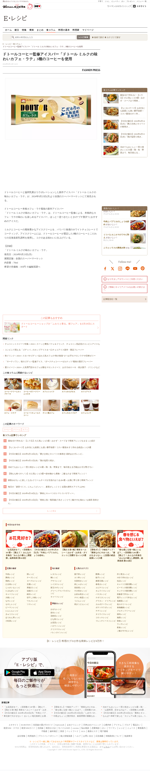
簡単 (31, 29)
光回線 (40, 728)
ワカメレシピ (32, 601)
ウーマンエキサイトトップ (119, 6)
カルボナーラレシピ (104, 604)
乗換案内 (142, 728)
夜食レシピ (121, 627)
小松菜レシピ (10, 621)
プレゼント (131, 1)
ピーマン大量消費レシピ (127, 588)
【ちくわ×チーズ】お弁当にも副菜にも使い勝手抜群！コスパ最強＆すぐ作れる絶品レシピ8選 (49, 447)
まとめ (40, 29)
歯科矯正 (54, 731)
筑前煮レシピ (79, 588)
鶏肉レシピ (10, 581)
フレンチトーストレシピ (106, 621)
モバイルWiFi (64, 728)
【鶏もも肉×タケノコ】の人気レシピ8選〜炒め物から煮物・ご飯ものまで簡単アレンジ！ (47, 473)
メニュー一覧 (142, 1)
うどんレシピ (79, 601)
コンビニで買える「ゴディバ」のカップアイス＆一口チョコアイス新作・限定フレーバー (44, 350)
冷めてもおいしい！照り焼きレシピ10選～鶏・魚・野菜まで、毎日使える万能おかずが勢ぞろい (50, 467)
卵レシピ (30, 574)
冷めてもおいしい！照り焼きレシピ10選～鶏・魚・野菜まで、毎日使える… (132, 150)
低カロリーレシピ (124, 604)
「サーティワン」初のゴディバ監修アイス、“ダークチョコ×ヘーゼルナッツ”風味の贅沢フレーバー (49, 361)
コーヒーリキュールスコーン (32, 408)
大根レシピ (10, 597)
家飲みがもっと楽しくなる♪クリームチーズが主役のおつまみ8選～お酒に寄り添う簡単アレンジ (50, 480)
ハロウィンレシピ (58, 626)
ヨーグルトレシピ (34, 581)
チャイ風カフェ (51, 407)
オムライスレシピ (103, 591)
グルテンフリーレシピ (126, 611)
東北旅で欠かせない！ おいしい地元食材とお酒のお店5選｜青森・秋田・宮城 (38, 716)
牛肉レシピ (10, 574)
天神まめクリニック (92, 725)
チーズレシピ (32, 577)
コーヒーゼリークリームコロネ (32, 386)
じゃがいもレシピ (12, 588)
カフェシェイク (51, 385)
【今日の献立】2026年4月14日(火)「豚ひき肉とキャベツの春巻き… (132, 124)
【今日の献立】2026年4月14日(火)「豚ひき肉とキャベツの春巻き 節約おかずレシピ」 (46, 454)
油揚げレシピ (32, 591)
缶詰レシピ (121, 581)
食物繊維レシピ (123, 607)
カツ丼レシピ (79, 577)
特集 (24, 29)
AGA (83, 731)
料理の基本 (64, 29)
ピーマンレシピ (11, 607)
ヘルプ (78, 736)
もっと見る (51, 511)
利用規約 (32, 736)
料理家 (75, 29)
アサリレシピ (56, 581)
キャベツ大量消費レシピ (127, 584)
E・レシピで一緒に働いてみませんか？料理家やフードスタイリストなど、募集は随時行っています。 (75, 741)
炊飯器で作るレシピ (125, 594)
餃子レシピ (100, 577)
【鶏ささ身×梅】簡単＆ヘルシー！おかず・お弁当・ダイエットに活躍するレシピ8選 (41, 710)
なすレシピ (10, 601)
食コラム (50, 29)
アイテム (118, 725)
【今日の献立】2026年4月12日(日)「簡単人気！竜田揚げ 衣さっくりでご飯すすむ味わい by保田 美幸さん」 (53, 501)
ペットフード (72, 731)
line (127, 268)
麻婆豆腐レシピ (102, 581)
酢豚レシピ (100, 574)
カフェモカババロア (70, 407)
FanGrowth (59, 725)
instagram (120, 268)
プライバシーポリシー (48, 736)
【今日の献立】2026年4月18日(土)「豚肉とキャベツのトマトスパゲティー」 (42, 493)
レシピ (122, 728)
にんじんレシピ (11, 611)
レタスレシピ (56, 574)
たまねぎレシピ (11, 591)
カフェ (25, 429)
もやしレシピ (10, 604)
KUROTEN (25, 725)
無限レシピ (121, 617)
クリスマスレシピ (58, 629)
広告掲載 (99, 736)
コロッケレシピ (102, 617)
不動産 (44, 731)
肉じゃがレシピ (80, 584)
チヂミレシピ (101, 611)
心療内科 (107, 725)
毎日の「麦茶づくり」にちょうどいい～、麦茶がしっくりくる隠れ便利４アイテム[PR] (46, 487)
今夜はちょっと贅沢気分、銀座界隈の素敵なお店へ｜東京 (79, 716)
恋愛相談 (96, 728)
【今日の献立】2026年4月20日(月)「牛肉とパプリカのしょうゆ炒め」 (34, 713)
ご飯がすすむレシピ (125, 631)
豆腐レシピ (31, 584)
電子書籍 (104, 731)
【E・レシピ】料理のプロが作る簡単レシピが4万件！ (75, 641)
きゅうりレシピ (11, 614)
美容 (62, 731)
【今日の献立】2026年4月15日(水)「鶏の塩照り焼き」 (32, 460)
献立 (17, 29)
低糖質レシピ (122, 601)
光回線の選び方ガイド (43, 725)
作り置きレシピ (123, 574)
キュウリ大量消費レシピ (127, 591)
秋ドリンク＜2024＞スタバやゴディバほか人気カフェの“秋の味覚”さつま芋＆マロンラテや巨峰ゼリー (50, 356)
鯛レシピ (54, 577)
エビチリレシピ (102, 588)
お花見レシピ (56, 623)
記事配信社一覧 (110, 299)
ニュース (131, 728)
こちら (106, 747)
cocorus (76, 728)
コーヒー (7, 429)
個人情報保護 (66, 736)
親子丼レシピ (79, 574)
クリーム (16, 429)
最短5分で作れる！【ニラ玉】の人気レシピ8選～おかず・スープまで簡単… (132, 98)
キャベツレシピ (11, 594)
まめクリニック (74, 725)
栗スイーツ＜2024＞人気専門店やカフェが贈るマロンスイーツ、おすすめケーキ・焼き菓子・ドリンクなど (52, 367)
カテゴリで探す (114, 37)
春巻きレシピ (101, 584)
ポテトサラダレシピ (104, 607)
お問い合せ (88, 736)
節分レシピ (55, 613)
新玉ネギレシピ (57, 588)
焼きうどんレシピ (81, 604)
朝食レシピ (121, 621)
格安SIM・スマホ (11, 728)
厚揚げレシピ (32, 588)
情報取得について (114, 736)
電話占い (137, 725)
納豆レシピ (31, 594)
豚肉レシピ (10, 577)
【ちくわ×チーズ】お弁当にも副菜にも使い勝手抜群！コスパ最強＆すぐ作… (132, 111)
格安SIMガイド (28, 728)
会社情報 (21, 736)
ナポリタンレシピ (103, 597)
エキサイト (141, 6)
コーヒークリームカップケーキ (13, 386)
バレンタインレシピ (59, 632)
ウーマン (112, 728)
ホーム (8, 29)
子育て (100, 1)
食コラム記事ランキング (14, 435)
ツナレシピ (31, 604)
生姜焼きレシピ (80, 581)
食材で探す (99, 37)
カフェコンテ (90, 407)
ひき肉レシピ (10, 584)
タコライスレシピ (103, 614)
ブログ (127, 725)
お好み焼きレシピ (81, 594)
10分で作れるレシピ (125, 577)
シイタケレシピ (57, 584)
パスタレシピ (101, 594)
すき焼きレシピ (80, 591)
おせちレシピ (56, 609)
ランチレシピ (122, 624)
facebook (105, 268)
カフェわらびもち (70, 385)
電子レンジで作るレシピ (127, 597)
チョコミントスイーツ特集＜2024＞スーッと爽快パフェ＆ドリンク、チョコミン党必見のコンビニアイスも (52, 344)
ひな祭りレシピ (57, 619)
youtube (135, 268)
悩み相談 (85, 728)
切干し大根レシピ (34, 597)
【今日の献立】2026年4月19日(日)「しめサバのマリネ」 (78, 713)
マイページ (88, 29)
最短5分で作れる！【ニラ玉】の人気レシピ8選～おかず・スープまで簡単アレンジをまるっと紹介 (51, 441)
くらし (107, 1)
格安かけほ (51, 728)
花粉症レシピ (56, 616)
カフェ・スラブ (13, 407)
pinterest (142, 268)
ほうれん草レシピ (12, 617)
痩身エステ (93, 731)
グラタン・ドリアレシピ (106, 601)
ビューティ (115, 1)
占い (123, 1)
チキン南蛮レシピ (81, 597)
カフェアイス (90, 385)
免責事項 (128, 736)
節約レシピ (121, 614)
